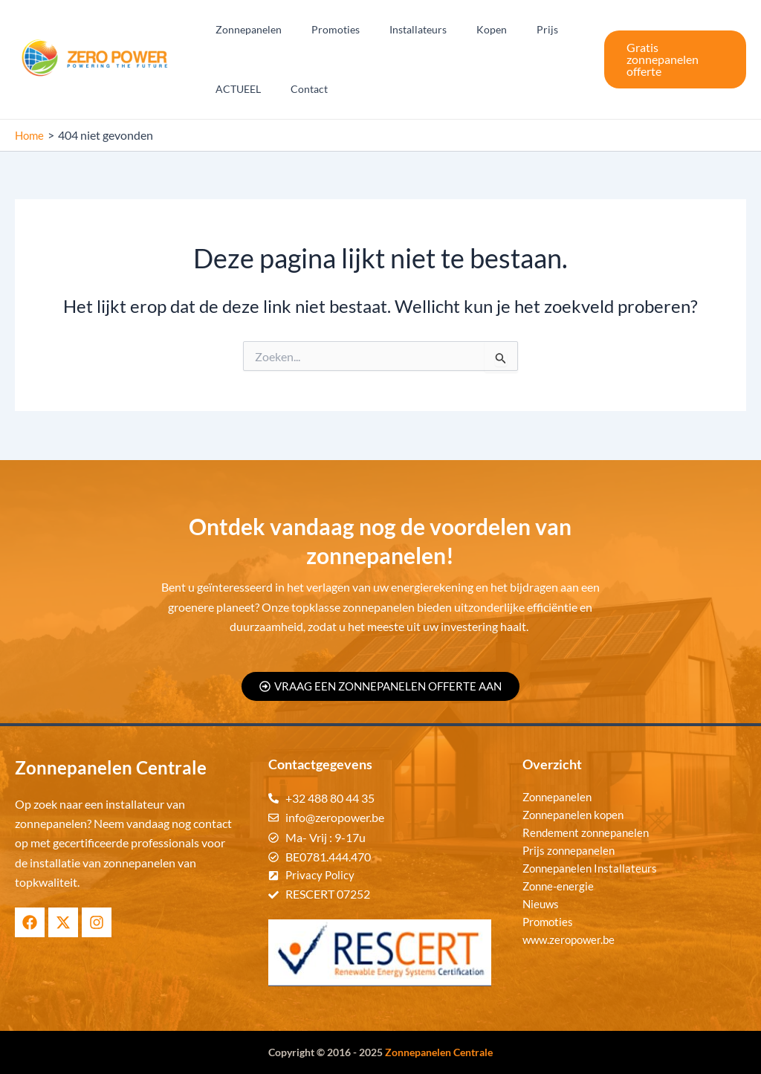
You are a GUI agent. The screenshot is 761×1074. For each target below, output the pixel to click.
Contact (295, 89)
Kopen (460, 29)
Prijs (507, 29)
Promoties (322, 29)
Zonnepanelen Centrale (439, 1052)
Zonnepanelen (244, 29)
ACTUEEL (233, 89)
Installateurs (395, 29)
